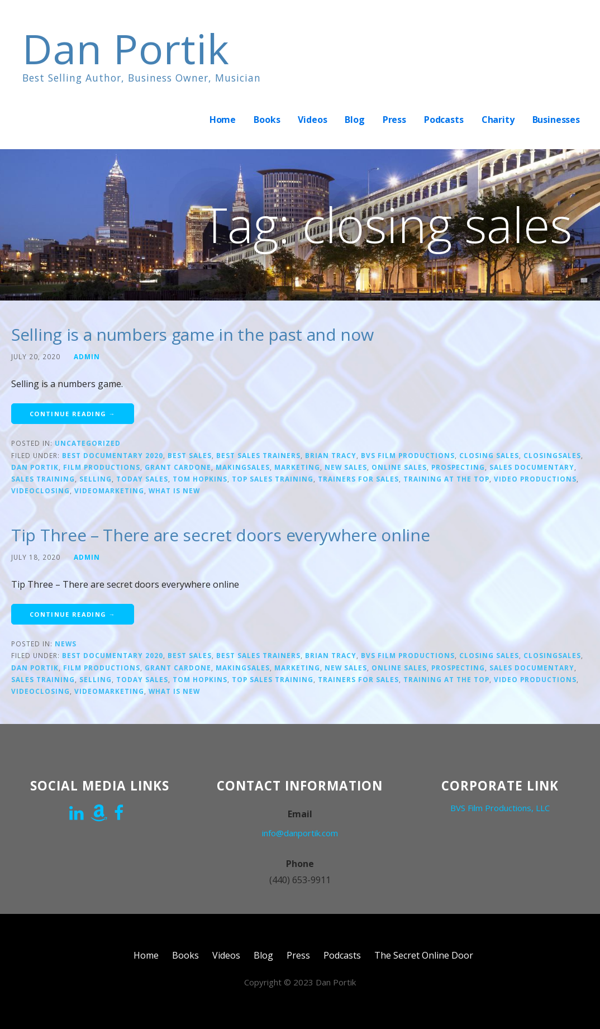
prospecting (458, 467)
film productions (101, 467)
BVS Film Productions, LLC (500, 807)
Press (394, 119)
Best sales (190, 455)
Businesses (556, 119)
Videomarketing (109, 490)
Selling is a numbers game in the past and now (192, 334)
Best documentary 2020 (112, 455)
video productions (535, 478)
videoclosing (40, 490)
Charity (498, 119)
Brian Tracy (330, 455)
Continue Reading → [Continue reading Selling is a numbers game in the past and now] (73, 413)
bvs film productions (408, 455)
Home (222, 119)
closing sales (489, 455)
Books (267, 119)
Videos (312, 119)
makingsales (243, 467)
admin (87, 356)
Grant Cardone (178, 467)
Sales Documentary (531, 467)
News (66, 643)
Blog (354, 119)
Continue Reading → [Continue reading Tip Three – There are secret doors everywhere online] (73, 614)
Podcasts (444, 119)
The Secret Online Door (423, 955)
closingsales (552, 455)
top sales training (272, 478)
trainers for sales (358, 478)
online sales (399, 467)
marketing (297, 467)
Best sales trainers (258, 455)
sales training (43, 478)
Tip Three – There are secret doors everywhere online (220, 534)
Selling (95, 478)
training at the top (446, 478)
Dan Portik (126, 48)
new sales (346, 467)
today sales (142, 478)
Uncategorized (88, 443)
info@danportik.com (300, 833)
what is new (174, 490)
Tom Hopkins (200, 478)
